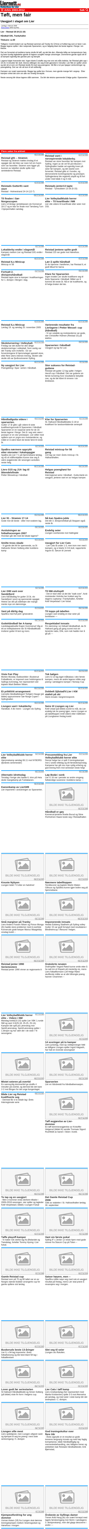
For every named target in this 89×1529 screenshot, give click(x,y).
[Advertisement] (44, 227)
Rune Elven (5, 27)
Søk (84, 9)
